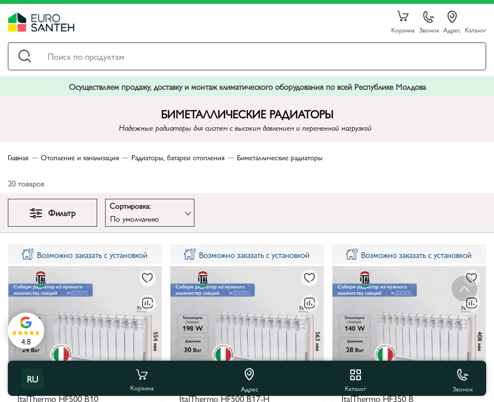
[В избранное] (147, 278)
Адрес (451, 22)
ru (32, 378)
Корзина (403, 22)
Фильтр (52, 212)
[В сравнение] (147, 303)
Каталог (475, 29)
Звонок (429, 22)
